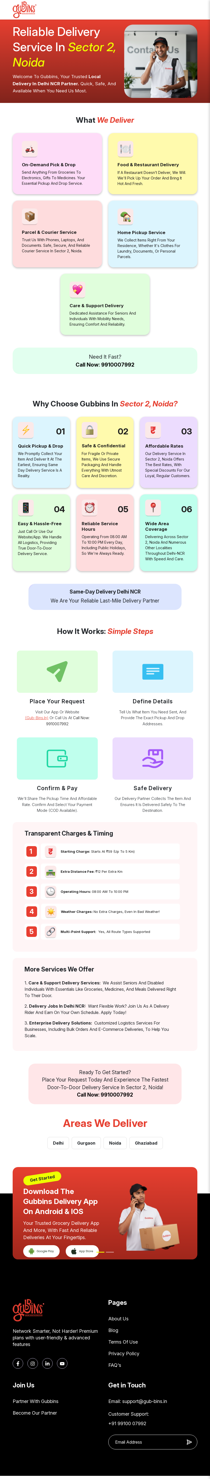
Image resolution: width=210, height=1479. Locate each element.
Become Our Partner (35, 1416)
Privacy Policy (123, 1355)
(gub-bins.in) (36, 717)
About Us (118, 1319)
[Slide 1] (100, 1252)
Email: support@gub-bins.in (137, 1404)
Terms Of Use (123, 1343)
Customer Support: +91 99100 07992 (128, 1421)
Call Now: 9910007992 (105, 365)
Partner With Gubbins (35, 1404)
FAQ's (114, 1367)
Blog (113, 1331)
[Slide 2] (110, 1252)
